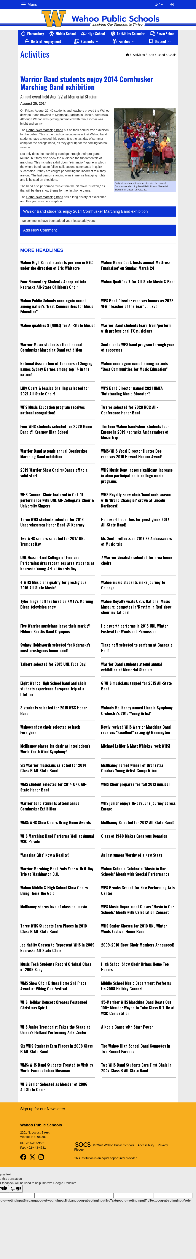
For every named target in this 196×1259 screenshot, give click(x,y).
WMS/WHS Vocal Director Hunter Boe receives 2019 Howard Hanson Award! (131, 453)
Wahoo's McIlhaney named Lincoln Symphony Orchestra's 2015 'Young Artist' (137, 710)
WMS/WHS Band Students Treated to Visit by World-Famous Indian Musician (56, 1067)
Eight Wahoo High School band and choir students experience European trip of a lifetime (53, 688)
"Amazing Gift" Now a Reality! (44, 855)
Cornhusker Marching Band (44, 130)
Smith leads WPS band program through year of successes (137, 347)
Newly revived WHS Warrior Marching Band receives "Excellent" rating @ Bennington (136, 729)
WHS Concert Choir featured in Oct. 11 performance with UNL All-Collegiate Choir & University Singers (57, 500)
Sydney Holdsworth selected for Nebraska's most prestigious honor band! (55, 647)
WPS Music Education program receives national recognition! (52, 409)
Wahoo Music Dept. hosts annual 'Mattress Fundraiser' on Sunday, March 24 (135, 265)
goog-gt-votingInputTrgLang (56, 1200)
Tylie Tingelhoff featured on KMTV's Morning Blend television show (56, 604)
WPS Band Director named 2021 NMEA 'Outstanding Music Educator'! (132, 390)
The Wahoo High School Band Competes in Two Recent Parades (135, 1048)
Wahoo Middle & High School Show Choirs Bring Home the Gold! (54, 890)
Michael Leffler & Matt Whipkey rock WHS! (135, 746)
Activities (139, 55)
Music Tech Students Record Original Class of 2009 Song (55, 966)
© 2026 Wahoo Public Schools (113, 1145)
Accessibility (146, 1145)
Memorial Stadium (67, 115)
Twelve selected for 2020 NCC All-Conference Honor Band (129, 409)
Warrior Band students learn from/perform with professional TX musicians (136, 328)
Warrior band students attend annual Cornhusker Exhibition (50, 806)
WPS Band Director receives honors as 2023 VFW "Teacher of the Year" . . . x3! (137, 303)
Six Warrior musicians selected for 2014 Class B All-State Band (53, 768)
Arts (151, 55)
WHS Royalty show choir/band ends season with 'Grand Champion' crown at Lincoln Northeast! (136, 500)
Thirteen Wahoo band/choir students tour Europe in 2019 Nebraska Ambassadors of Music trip (135, 431)
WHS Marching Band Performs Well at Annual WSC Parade (57, 838)
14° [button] (159, 4)
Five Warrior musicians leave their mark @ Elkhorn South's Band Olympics (55, 628)
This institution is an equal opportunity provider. (105, 1158)
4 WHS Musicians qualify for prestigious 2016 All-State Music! (53, 585)
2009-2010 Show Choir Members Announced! (137, 945)
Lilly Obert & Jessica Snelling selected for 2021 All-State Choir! (54, 390)
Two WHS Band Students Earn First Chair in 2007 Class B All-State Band (136, 1067)
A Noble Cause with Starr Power (127, 1027)
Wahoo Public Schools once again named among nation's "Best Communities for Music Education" (57, 306)
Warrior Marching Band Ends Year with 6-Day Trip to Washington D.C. (57, 871)
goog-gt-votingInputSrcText (96, 1200)
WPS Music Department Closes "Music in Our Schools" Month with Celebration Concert (137, 909)
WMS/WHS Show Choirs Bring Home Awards (55, 822)
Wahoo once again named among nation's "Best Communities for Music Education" (134, 366)
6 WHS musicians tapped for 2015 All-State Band (136, 685)
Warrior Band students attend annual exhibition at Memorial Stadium (131, 666)
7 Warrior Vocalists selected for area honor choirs (136, 560)
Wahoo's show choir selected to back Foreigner (50, 729)
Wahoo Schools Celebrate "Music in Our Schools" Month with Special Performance (135, 871)
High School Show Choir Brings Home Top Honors (135, 966)
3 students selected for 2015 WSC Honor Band (53, 710)
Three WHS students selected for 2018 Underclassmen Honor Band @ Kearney (52, 522)
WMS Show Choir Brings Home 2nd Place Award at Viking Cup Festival (53, 985)
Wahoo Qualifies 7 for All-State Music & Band (138, 281)
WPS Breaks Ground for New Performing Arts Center (138, 890)
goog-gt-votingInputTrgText (135, 1200)
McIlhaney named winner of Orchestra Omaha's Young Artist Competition (132, 768)
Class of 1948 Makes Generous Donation (134, 836)
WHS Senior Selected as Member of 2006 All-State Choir (53, 1087)
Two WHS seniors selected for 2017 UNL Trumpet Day (52, 541)
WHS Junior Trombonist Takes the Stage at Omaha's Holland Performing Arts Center (55, 1029)
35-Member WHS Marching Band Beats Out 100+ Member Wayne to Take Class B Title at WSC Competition (138, 1007)
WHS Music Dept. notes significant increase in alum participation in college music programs (137, 475)
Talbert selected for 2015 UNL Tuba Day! (53, 664)
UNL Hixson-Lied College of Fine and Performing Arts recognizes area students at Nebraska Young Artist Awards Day (57, 563)
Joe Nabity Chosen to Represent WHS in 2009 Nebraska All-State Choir (57, 947)
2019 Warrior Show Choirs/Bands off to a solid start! (54, 472)
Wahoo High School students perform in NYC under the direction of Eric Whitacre (56, 265)
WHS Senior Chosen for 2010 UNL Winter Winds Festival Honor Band (134, 928)
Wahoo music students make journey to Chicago (133, 585)
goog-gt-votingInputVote (173, 1200)
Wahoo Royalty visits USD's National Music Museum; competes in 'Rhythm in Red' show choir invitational (136, 606)
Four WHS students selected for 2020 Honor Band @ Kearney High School (56, 429)
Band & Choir (167, 55)
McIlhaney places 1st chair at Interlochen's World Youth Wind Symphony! (55, 748)
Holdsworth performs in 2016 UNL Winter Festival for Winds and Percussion (134, 628)
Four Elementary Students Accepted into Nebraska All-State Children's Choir (53, 284)
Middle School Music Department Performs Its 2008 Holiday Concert (136, 985)
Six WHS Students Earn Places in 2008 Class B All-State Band (56, 1048)
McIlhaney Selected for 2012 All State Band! (137, 822)
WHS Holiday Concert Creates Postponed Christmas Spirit (53, 1004)
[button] (87, 41)
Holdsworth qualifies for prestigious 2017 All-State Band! (135, 522)
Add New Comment (40, 230)
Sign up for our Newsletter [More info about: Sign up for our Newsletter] (42, 1109)
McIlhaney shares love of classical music (53, 906)
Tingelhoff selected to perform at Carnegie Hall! (136, 647)
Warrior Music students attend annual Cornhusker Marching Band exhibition (51, 347)
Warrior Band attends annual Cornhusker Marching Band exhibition (53, 453)
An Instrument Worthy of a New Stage (132, 855)
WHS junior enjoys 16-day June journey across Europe (138, 806)
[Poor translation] (16, 1189)
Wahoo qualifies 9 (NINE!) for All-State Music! (57, 325)
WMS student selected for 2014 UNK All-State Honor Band (53, 787)
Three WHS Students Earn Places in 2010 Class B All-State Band (53, 928)
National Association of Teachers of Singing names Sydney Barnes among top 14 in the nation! (56, 369)
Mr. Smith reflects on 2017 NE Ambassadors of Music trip (136, 541)
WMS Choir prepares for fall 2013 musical (135, 784)
